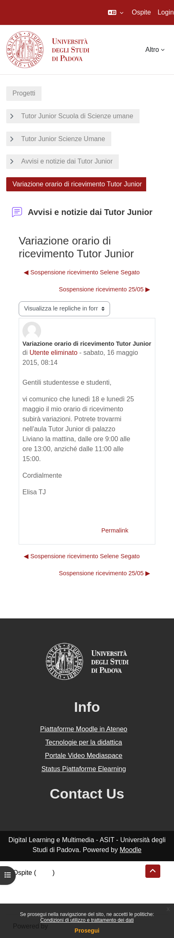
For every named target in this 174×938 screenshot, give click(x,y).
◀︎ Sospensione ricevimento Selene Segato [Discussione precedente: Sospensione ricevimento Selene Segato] (82, 272)
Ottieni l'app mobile (41, 902)
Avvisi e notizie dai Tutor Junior (67, 161)
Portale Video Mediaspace (84, 755)
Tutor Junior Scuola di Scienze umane (77, 116)
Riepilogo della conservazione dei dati (69, 882)
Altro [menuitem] (152, 49)
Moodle (130, 849)
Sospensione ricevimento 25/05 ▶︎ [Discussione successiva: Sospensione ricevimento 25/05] (104, 289)
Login (165, 12)
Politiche (25, 892)
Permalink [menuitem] (114, 530)
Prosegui (87, 930)
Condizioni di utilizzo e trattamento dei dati (87, 920)
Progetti (23, 93)
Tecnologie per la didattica (83, 742)
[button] (115, 12)
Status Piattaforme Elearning (84, 768)
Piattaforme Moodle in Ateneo (83, 729)
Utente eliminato (53, 352)
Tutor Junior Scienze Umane (63, 138)
